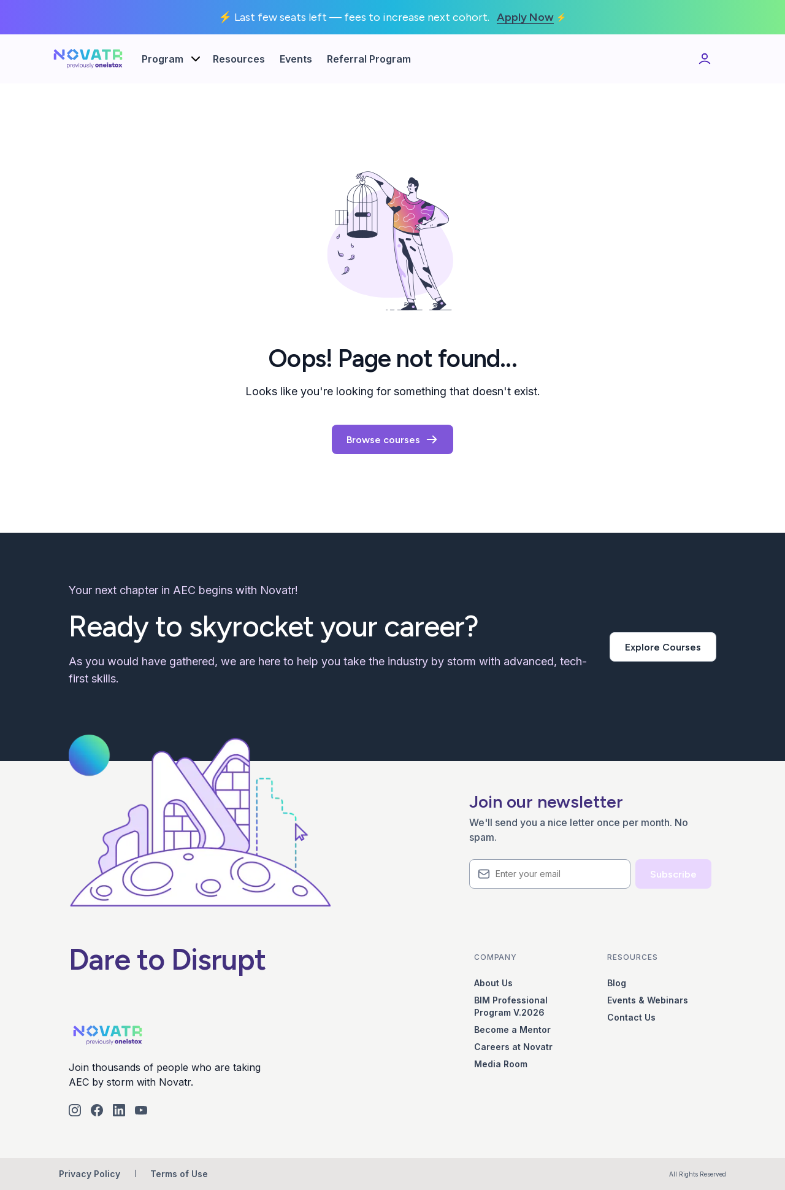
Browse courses (392, 439)
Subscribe (673, 874)
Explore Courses (663, 647)
